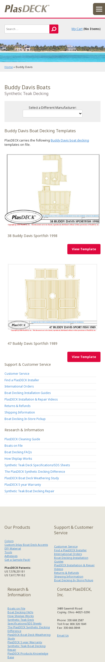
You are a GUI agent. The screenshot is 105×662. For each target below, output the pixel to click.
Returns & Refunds (17, 406)
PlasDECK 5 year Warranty (22, 484)
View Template (84, 249)
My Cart (77, 29)
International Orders (19, 386)
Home (8, 67)
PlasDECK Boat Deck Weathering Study (31, 478)
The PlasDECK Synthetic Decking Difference (34, 472)
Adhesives (10, 556)
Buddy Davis (52, 190)
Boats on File (13, 446)
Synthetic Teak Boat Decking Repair (29, 491)
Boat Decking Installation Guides (27, 393)
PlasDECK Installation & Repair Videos (31, 399)
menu (99, 9)
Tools (8, 552)
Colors (8, 541)
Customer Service (16, 374)
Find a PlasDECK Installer (21, 380)
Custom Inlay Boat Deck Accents (26, 544)
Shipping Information (19, 412)
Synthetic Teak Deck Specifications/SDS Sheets (37, 465)
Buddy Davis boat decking (70, 140)
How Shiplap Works (18, 458)
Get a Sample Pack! (17, 560)
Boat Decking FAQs (18, 452)
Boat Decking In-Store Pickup (25, 419)
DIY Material (12, 548)
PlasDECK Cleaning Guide (22, 439)
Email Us (63, 635)
